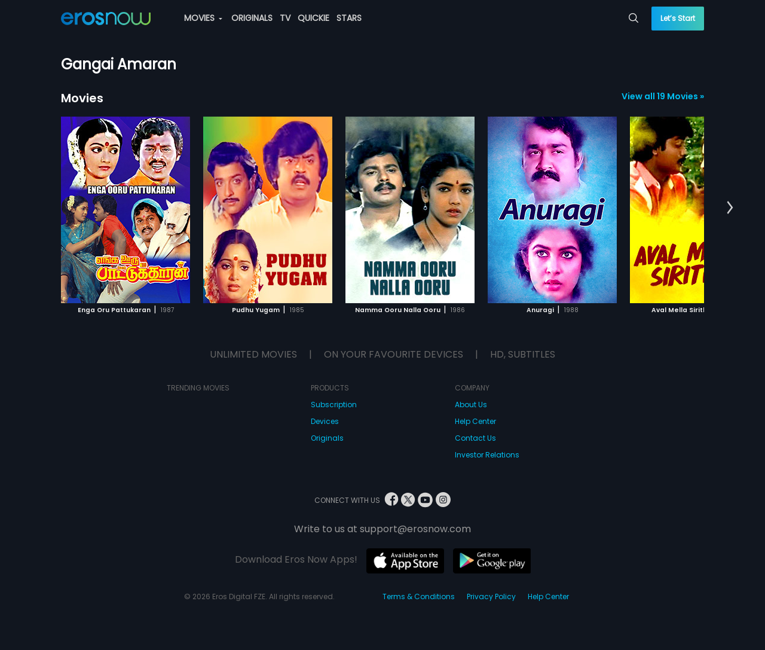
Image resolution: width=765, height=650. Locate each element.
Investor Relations (487, 455)
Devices (325, 421)
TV (285, 18)
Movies (82, 98)
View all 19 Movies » (663, 96)
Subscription (334, 404)
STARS (349, 18)
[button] (730, 208)
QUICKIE (313, 18)
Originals (327, 438)
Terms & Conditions (418, 596)
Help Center (475, 421)
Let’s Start (677, 18)
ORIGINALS (252, 18)
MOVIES (203, 18)
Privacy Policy (491, 596)
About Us (471, 404)
